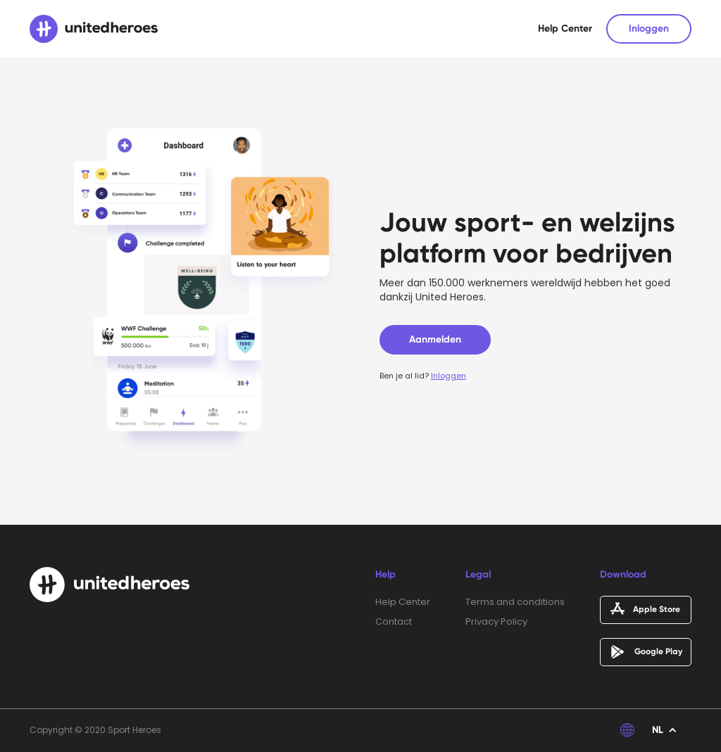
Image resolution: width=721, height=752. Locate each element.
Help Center (565, 28)
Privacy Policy (496, 622)
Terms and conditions (515, 602)
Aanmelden (435, 339)
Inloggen (649, 28)
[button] (664, 730)
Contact (393, 622)
